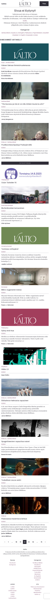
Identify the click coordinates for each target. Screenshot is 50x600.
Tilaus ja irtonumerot (37, 587)
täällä (25, 21)
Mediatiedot (37, 592)
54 (33, 542)
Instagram (12, 565)
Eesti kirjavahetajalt (7, 205)
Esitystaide (29, 35)
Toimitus (37, 590)
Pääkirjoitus (28, 33)
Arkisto (36, 35)
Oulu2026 (46, 33)
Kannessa (4, 287)
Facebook (12, 563)
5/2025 (12, 592)
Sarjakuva (14, 33)
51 (20, 542)
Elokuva (3, 142)
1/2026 (12, 587)
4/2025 (12, 594)
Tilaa (44, 3)
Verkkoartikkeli (5, 33)
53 (29, 542)
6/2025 (12, 589)
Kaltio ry (37, 594)
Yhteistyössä (5, 179)
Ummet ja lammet (6, 246)
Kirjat (2, 62)
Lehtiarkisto (12, 598)
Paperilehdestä (37, 33)
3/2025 (12, 596)
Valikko (3, 4)
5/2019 (3, 68)
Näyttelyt (15, 35)
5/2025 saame (12, 590)
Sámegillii (21, 33)
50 (16, 542)
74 (41, 542)
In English (22, 35)
